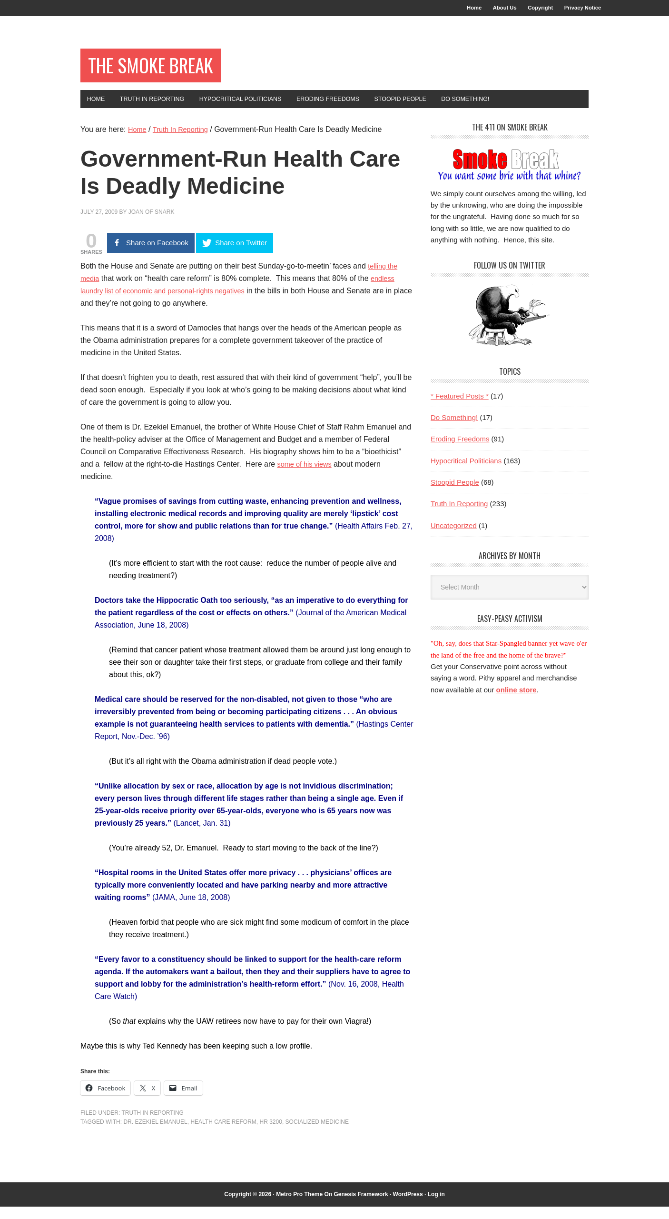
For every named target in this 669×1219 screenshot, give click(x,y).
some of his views (307, 476)
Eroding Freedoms (460, 451)
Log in (436, 1206)
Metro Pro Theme (299, 1206)
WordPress (408, 1206)
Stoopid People (455, 494)
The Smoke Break (165, 72)
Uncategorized (454, 537)
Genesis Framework (361, 1206)
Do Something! (454, 429)
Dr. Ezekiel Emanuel (155, 1134)
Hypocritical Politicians (466, 473)
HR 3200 (271, 1134)
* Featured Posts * (460, 408)
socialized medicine (317, 1134)
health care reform (223, 1134)
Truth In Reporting (152, 1124)
